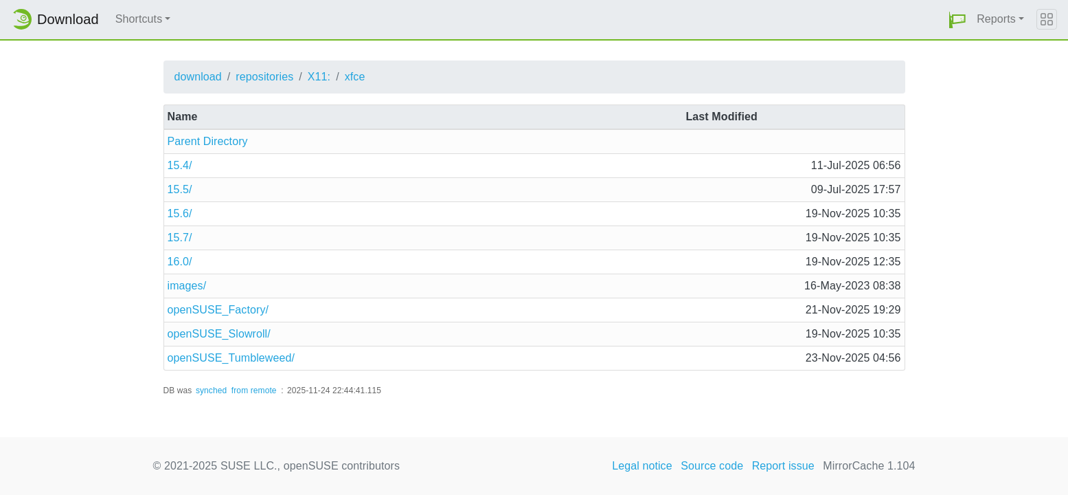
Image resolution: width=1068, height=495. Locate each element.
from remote (254, 390)
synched (211, 390)
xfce (355, 76)
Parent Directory (208, 141)
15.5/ (180, 189)
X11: (319, 76)
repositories (264, 76)
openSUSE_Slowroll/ (219, 334)
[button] (957, 20)
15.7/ (180, 237)
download (198, 76)
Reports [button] (996, 19)
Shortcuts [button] (139, 19)
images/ (187, 286)
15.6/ (180, 213)
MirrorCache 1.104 (869, 466)
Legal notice (642, 466)
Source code (712, 466)
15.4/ (180, 165)
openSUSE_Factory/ (218, 310)
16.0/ (180, 261)
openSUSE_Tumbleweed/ (231, 358)
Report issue (783, 466)
